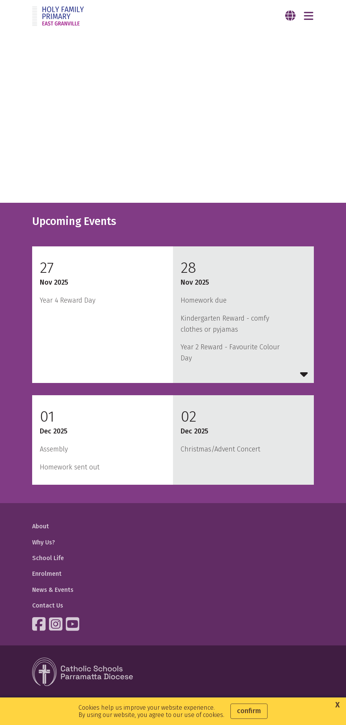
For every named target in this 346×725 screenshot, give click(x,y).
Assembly (54, 449)
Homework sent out (70, 467)
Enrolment (47, 573)
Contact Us (47, 605)
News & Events (52, 589)
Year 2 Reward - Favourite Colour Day (230, 352)
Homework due (204, 300)
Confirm (249, 711)
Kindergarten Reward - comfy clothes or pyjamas (225, 324)
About (40, 526)
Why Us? (43, 542)
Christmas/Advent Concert (220, 449)
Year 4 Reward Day (67, 300)
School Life (48, 558)
